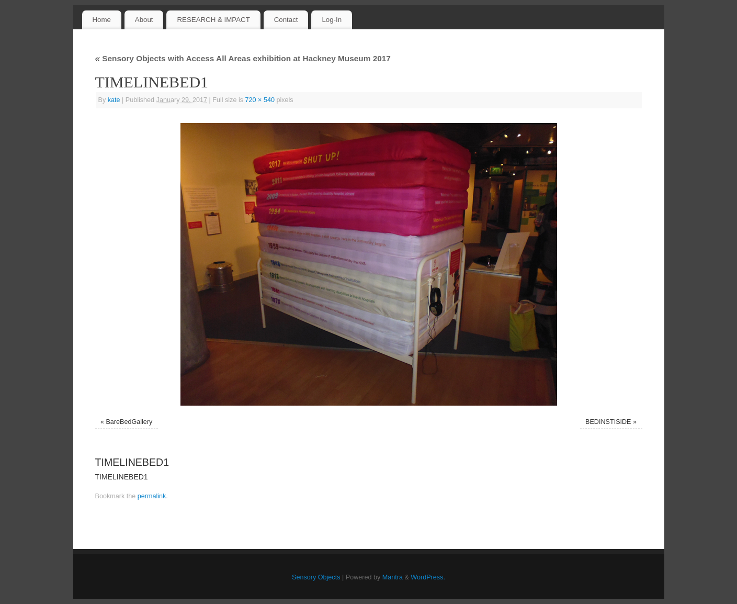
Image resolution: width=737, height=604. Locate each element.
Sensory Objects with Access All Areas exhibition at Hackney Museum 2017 (243, 58)
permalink (152, 496)
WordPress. (428, 577)
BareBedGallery (129, 422)
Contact (286, 20)
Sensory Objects (316, 577)
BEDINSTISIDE (608, 422)
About (144, 20)
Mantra (392, 577)
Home (101, 20)
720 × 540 (260, 100)
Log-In (332, 20)
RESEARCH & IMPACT (213, 20)
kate (114, 100)
